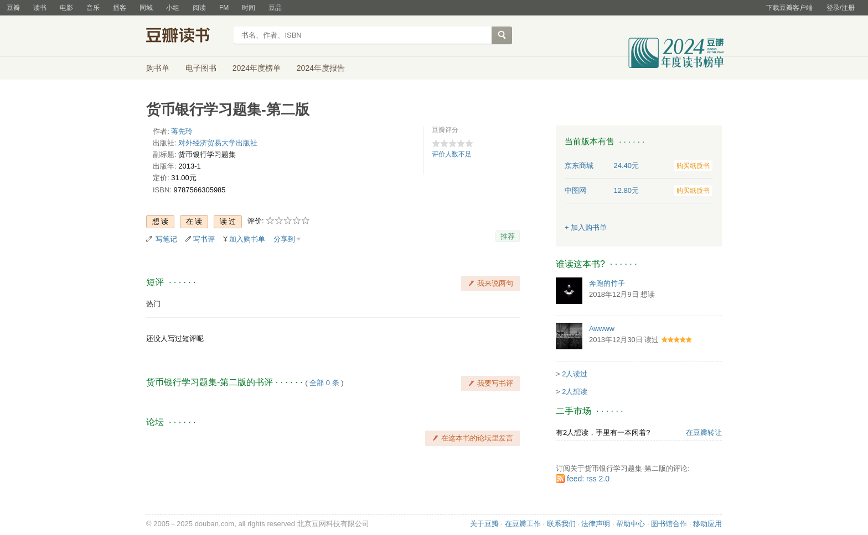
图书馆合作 (669, 524)
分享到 (284, 239)
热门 (153, 304)
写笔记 (166, 239)
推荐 (507, 236)
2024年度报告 (321, 68)
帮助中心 (630, 524)
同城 (146, 8)
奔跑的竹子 (607, 283)
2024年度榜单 (256, 68)
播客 (119, 8)
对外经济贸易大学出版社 (217, 143)
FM (224, 8)
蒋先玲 (182, 131)
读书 (39, 8)
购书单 (157, 68)
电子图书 (200, 68)
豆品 (275, 8)
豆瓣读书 (186, 36)
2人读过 (574, 374)
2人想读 (574, 391)
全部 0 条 (324, 383)
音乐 (93, 8)
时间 (248, 8)
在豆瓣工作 (523, 524)
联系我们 (561, 524)
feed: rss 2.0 (588, 478)
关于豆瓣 (484, 524)
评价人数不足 (452, 154)
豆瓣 (13, 8)
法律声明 (595, 524)
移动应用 (707, 524)
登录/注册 (840, 8)
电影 (66, 8)
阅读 (199, 8)
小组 (172, 8)
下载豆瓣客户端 (789, 8)
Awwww (601, 328)
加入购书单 (247, 239)
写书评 (204, 239)
